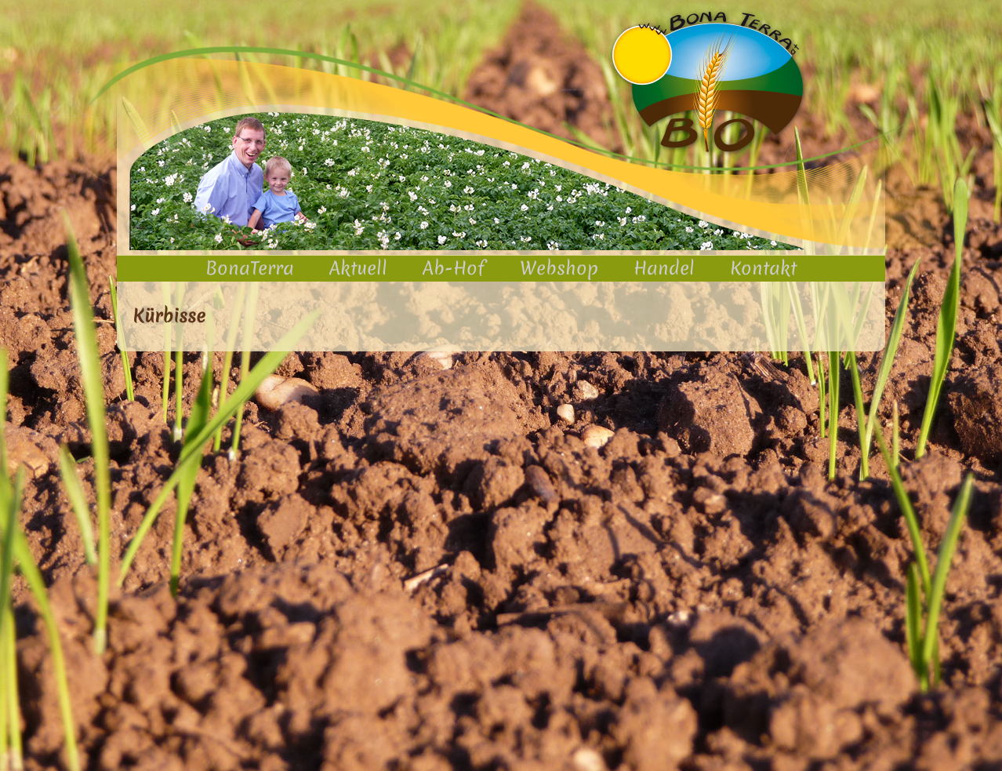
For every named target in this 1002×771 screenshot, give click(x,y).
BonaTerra (249, 268)
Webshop (559, 268)
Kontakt (763, 268)
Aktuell (358, 268)
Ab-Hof (454, 268)
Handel (664, 268)
